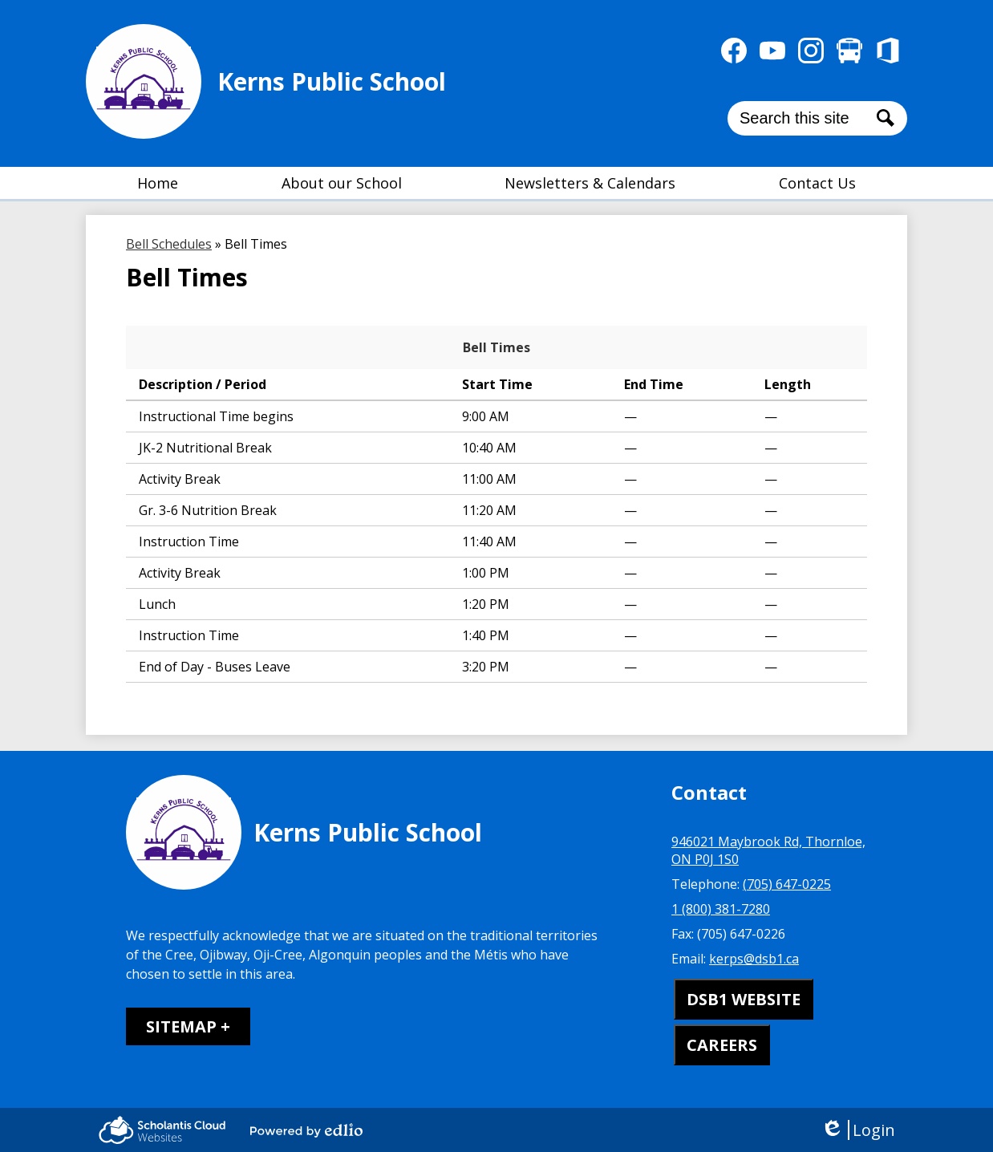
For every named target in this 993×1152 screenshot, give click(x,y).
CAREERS (722, 1045)
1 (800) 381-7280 (720, 909)
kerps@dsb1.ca (754, 958)
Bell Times (496, 347)
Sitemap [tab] (181, 1026)
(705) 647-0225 (787, 884)
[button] (342, 183)
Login (858, 1130)
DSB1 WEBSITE (743, 999)
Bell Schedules (169, 244)
